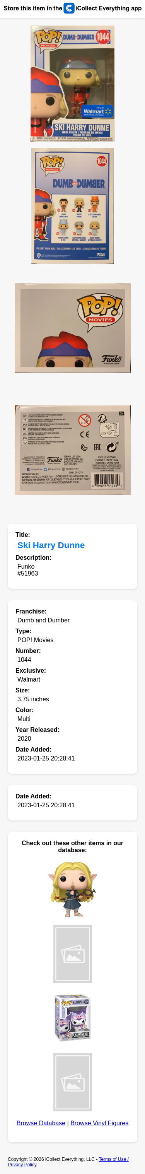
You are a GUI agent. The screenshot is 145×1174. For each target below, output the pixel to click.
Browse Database (41, 1123)
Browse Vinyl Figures (99, 1123)
